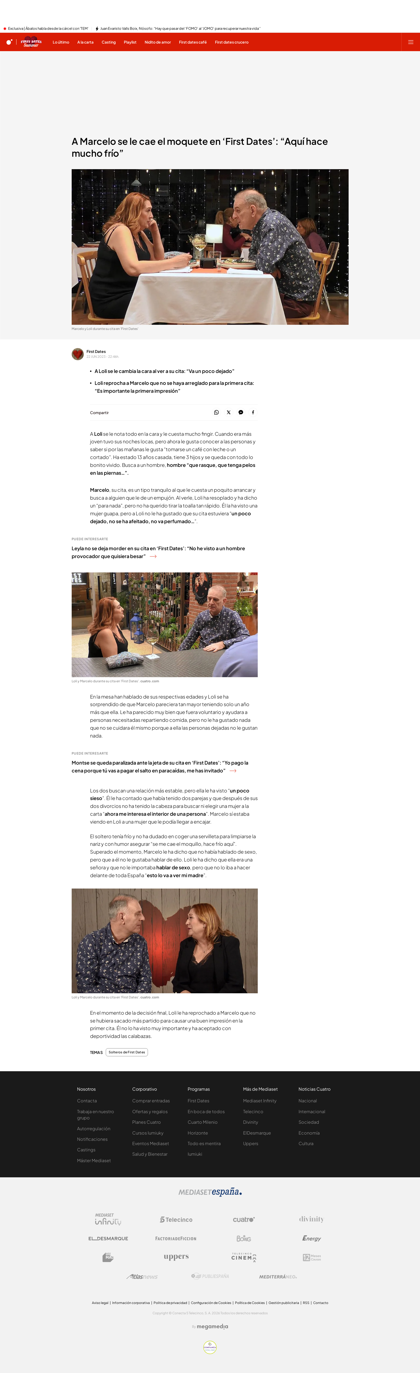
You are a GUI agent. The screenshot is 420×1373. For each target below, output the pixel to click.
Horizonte (198, 1133)
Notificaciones (92, 1139)
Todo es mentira (204, 1143)
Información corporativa (131, 1303)
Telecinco (253, 1111)
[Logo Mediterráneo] (278, 1276)
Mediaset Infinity (260, 1100)
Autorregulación (93, 1128)
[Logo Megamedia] (212, 1327)
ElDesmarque (257, 1133)
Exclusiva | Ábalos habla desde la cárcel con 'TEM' (48, 29)
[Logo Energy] (311, 1238)
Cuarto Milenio (203, 1122)
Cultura (306, 1143)
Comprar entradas (151, 1100)
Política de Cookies (250, 1303)
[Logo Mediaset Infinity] (108, 1219)
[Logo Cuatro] (244, 1219)
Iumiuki (195, 1154)
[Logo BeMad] (108, 1257)
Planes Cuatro (146, 1122)
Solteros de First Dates (127, 1052)
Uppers (250, 1143)
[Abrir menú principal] (411, 42)
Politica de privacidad (170, 1303)
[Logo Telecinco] (176, 1219)
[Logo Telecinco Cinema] (244, 1258)
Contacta (87, 1100)
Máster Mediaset (94, 1160)
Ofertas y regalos (150, 1111)
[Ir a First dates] (31, 42)
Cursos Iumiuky (148, 1133)
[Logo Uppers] (176, 1257)
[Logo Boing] (244, 1238)
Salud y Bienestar (149, 1154)
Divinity (250, 1122)
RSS (306, 1303)
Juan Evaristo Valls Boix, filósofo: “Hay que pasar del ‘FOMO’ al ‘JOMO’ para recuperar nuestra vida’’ (180, 29)
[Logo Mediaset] (210, 1195)
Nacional (308, 1100)
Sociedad (309, 1122)
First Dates (96, 351)
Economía (309, 1133)
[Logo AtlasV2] (142, 1276)
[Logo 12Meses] (312, 1257)
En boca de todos (206, 1111)
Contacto (320, 1303)
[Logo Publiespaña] (210, 1276)
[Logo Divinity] (311, 1219)
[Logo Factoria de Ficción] (176, 1238)
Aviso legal (100, 1303)
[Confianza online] (210, 1352)
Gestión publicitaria (284, 1303)
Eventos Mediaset (150, 1143)
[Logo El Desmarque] (108, 1238)
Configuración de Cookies (211, 1303)
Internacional (312, 1111)
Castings (86, 1149)
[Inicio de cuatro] (9, 42)
